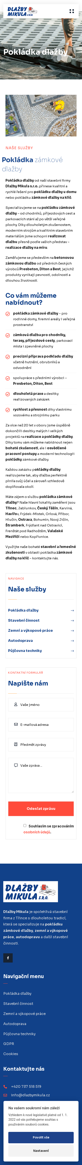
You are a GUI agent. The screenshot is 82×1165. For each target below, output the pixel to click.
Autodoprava (20, 640)
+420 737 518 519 (26, 1086)
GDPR (8, 1044)
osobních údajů (36, 832)
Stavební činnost (24, 620)
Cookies (10, 1054)
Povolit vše (41, 1137)
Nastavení (41, 1151)
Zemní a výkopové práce (30, 630)
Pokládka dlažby (23, 610)
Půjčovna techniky (25, 650)
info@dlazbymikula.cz (30, 1095)
